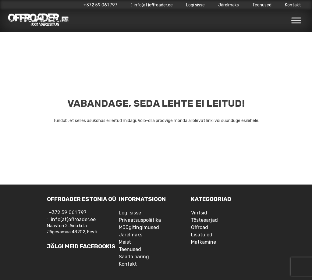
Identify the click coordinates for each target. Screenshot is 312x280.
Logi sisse (195, 5)
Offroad (199, 227)
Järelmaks (228, 5)
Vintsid (199, 213)
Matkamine (203, 242)
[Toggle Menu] (296, 20)
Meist (125, 242)
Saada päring (134, 257)
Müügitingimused (139, 227)
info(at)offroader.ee (152, 5)
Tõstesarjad (204, 220)
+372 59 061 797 (100, 5)
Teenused (261, 5)
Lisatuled (201, 235)
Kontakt (293, 5)
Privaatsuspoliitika (140, 220)
